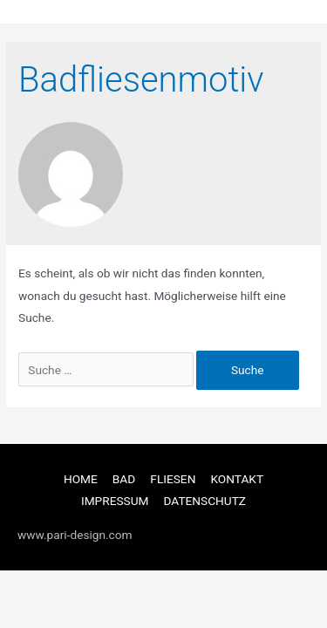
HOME (81, 479)
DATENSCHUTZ (205, 501)
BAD (123, 479)
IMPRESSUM (115, 501)
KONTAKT (236, 479)
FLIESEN (172, 479)
